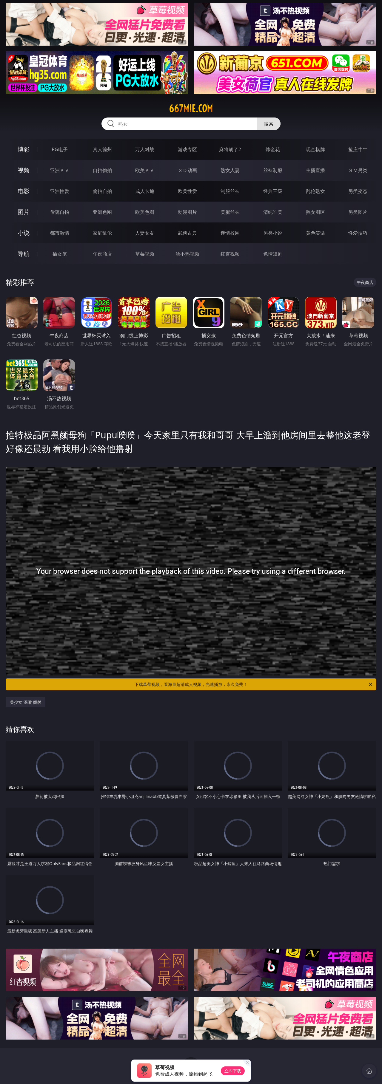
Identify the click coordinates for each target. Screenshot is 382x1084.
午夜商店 (102, 253)
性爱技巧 (357, 233)
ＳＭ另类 (357, 170)
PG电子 (59, 149)
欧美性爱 (187, 191)
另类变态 (357, 191)
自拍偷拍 (102, 170)
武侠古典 (187, 233)
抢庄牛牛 (357, 149)
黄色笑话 (315, 233)
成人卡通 (144, 191)
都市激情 (59, 233)
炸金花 (273, 149)
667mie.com (191, 109)
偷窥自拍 (59, 212)
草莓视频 (144, 253)
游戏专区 (187, 149)
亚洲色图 (102, 212)
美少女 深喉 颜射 (25, 702)
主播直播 (315, 170)
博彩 (24, 149)
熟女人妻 (230, 170)
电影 (24, 191)
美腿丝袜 (230, 212)
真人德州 (102, 149)
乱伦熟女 (315, 191)
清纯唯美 (272, 212)
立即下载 (232, 1071)
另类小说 (272, 233)
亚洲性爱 (59, 191)
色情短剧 (272, 253)
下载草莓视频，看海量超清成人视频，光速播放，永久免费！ (254, 684)
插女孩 (60, 253)
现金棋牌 (315, 149)
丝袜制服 (272, 170)
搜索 (268, 123)
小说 (24, 233)
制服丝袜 (230, 191)
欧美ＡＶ (144, 170)
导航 (24, 254)
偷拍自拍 (102, 191)
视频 (24, 170)
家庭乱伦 (102, 233)
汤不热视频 (187, 253)
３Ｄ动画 (187, 170)
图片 (24, 212)
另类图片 (357, 212)
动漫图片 (187, 212)
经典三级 (272, 191)
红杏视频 (230, 253)
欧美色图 (144, 212)
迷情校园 (230, 233)
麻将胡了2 (230, 149)
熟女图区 (315, 212)
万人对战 (144, 149)
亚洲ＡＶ (59, 170)
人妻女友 (144, 233)
